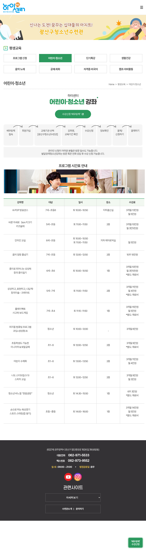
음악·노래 (20, 69)
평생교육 (121, 84)
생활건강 (126, 58)
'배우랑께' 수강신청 (135, 543)
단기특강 (90, 58)
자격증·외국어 (91, 69)
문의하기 (80, 508)
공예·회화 (55, 69)
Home (111, 84)
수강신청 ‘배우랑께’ (71, 114)
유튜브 (68, 477)
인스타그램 (78, 477)
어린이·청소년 (55, 58)
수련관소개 (67, 508)
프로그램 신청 (20, 58)
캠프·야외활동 (126, 69)
